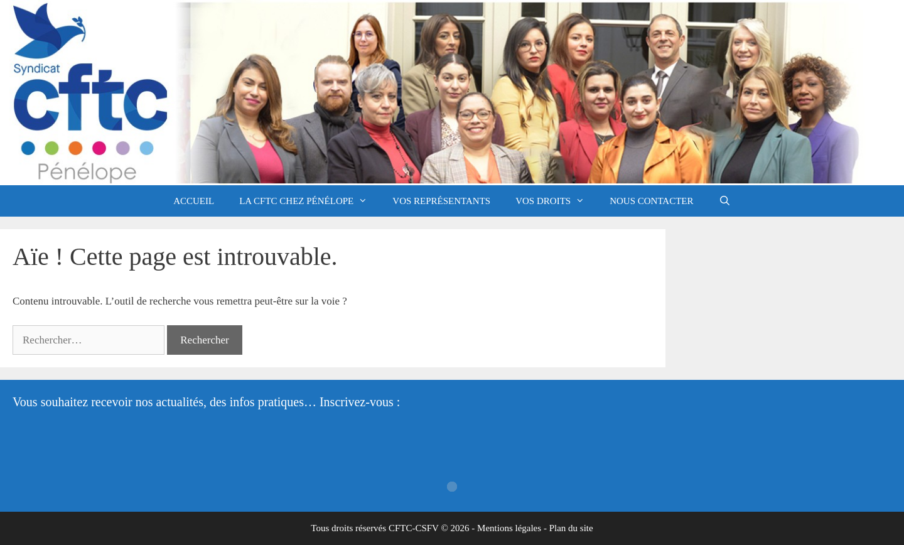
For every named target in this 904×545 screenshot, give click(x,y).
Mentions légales (509, 528)
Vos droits (556, 201)
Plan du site (571, 528)
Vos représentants (441, 201)
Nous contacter (651, 201)
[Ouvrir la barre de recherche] (724, 201)
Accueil (193, 201)
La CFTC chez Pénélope (309, 201)
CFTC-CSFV (414, 528)
